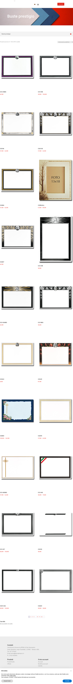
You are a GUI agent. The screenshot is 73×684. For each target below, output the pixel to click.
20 (41, 616)
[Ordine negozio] (65, 42)
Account (61, 4)
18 (37, 616)
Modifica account (43, 664)
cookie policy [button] (13, 675)
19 (39, 616)
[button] (71, 671)
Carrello (40, 666)
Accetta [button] (67, 681)
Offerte (9, 664)
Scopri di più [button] (7, 681)
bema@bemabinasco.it (17, 653)
